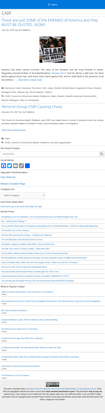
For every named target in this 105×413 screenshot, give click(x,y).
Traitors (48, 92)
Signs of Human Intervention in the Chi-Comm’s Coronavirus (27, 292)
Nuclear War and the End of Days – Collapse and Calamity (26, 235)
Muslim (60, 96)
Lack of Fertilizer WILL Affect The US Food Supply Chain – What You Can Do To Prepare (39, 262)
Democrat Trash (13, 88)
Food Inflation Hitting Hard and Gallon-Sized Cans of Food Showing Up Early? (34, 253)
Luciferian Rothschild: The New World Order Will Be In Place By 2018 (31, 347)
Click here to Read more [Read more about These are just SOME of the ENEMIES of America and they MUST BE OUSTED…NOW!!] (30, 80)
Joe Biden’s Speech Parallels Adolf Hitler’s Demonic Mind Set (27, 244)
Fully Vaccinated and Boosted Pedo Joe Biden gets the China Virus (30, 271)
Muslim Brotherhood (64, 88)
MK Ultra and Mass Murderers (14, 310)
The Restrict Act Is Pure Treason (15, 230)
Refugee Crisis (8, 92)
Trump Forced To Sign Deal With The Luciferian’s (22, 338)
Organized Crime (84, 88)
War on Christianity (29, 100)
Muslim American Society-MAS (81, 96)
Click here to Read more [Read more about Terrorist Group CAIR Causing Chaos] (13, 130)
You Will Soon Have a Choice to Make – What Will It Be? (25, 249)
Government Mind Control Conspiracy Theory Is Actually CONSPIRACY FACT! (35, 276)
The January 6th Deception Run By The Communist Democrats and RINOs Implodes (37, 281)
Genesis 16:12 (58, 73)
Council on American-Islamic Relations (30, 96)
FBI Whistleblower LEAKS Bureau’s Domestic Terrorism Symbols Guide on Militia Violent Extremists (44, 258)
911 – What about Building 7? (14, 221)
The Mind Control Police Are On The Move (19, 329)
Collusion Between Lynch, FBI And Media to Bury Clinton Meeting (29, 320)
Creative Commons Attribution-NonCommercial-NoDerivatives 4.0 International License (61, 389)
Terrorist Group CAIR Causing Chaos (31, 106)
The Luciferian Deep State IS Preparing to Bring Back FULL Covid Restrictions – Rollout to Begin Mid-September (49, 226)
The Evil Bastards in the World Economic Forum (21, 239)
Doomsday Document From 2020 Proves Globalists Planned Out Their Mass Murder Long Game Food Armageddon (51, 301)
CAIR (7, 96)
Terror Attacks (36, 92)
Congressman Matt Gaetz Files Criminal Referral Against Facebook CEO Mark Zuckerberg (40, 357)
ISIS (44, 88)
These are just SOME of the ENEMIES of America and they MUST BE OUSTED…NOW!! (49, 22)
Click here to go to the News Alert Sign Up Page (21, 206)
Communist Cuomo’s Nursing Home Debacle (20, 366)
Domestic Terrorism (31, 88)
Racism (97, 88)
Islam (50, 88)
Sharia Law (22, 92)
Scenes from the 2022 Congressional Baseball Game (24, 267)
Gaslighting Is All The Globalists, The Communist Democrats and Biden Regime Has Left (39, 217)
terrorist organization (61, 142)
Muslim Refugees (10, 100)
